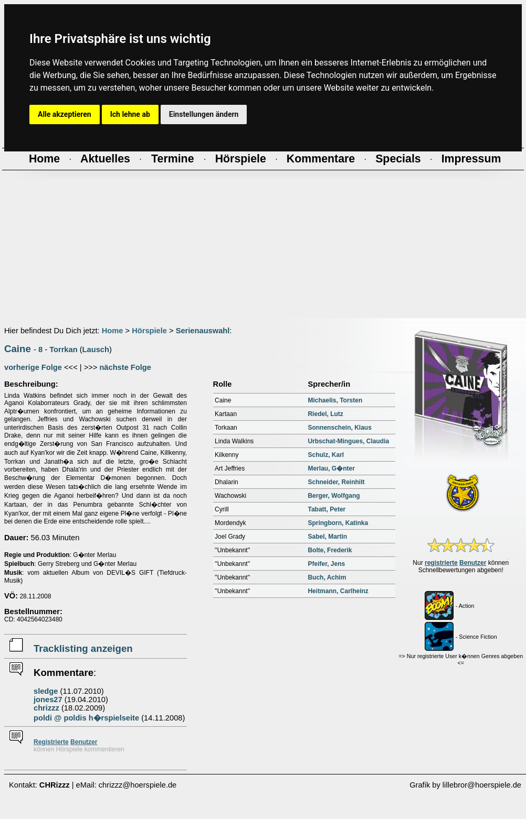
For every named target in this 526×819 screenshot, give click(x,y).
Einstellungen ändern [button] (204, 114)
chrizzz (46, 708)
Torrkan (63, 349)
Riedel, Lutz (325, 414)
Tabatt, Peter (326, 509)
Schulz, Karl (326, 454)
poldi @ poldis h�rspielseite (86, 718)
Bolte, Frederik (330, 550)
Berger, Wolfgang (334, 495)
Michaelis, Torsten (335, 400)
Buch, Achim (327, 577)
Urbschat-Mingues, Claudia (348, 441)
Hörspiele (149, 330)
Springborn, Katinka (338, 523)
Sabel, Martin (327, 536)
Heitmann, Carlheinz (338, 591)
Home (112, 330)
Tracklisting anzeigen (83, 648)
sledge (46, 691)
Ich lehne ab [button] (130, 114)
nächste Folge (125, 367)
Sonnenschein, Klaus (339, 427)
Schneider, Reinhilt (336, 482)
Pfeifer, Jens (326, 563)
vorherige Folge (33, 367)
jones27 (48, 699)
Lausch (95, 349)
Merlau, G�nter (331, 468)
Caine (17, 348)
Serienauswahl (203, 330)
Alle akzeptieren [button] (64, 114)
